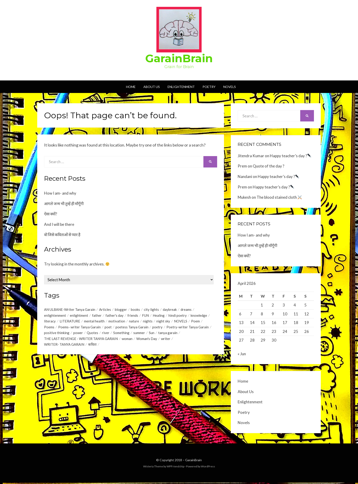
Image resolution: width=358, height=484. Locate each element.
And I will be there (59, 224)
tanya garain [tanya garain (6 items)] (167, 334)
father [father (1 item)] (97, 316)
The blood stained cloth (279, 197)
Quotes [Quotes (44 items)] (92, 334)
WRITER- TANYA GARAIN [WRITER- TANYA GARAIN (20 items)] (64, 347)
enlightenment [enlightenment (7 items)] (55, 316)
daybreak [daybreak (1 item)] (170, 310)
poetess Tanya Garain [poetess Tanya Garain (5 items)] (132, 328)
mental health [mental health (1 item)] (94, 322)
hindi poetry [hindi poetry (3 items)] (177, 316)
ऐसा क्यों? (50, 213)
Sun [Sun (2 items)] (151, 334)
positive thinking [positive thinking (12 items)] (56, 334)
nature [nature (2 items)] (134, 322)
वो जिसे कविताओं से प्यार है (62, 234)
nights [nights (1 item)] (148, 322)
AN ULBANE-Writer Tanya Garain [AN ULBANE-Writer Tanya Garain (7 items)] (69, 310)
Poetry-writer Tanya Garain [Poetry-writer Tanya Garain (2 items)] (187, 328)
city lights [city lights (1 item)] (151, 310)
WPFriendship (175, 467)
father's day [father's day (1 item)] (114, 316)
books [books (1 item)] (135, 310)
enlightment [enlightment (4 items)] (79, 316)
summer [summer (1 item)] (139, 334)
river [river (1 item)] (105, 334)
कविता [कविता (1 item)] (92, 347)
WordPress (208, 467)
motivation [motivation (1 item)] (116, 322)
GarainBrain (179, 58)
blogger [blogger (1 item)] (121, 310)
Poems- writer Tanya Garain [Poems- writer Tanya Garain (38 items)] (79, 328)
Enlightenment (181, 87)
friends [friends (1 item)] (132, 316)
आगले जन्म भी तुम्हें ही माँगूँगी (64, 203)
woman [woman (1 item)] (127, 340)
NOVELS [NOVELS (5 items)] (180, 322)
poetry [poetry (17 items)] (157, 328)
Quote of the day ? (268, 166)
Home (131, 87)
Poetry (209, 87)
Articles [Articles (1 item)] (105, 310)
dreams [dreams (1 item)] (186, 310)
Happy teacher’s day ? (290, 155)
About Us (151, 87)
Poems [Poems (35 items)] (49, 328)
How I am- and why (60, 193)
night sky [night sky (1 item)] (163, 322)
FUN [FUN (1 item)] (145, 316)
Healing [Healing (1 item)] (159, 316)
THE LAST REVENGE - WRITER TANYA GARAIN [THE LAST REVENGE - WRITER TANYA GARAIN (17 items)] (81, 340)
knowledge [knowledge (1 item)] (199, 316)
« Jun (242, 355)
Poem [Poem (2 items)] (195, 322)
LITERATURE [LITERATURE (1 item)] (70, 322)
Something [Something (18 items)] (121, 334)
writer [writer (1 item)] (165, 340)
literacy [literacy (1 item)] (50, 322)
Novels (229, 87)
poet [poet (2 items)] (108, 328)
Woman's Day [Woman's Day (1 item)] (146, 340)
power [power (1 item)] (78, 334)
